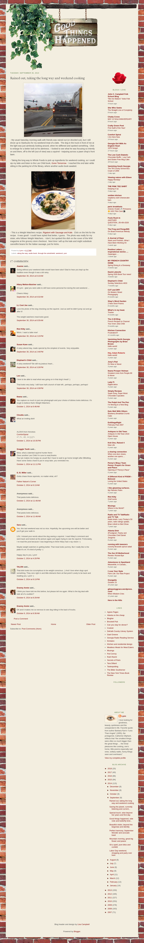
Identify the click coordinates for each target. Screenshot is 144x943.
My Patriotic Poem (115, 490)
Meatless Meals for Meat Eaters (120, 647)
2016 (110, 776)
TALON (20, 567)
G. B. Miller (22, 473)
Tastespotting (112, 666)
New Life (111, 445)
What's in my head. (116, 310)
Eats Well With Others (117, 411)
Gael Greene (112, 634)
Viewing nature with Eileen (120, 177)
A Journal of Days (116, 238)
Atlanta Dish (113, 531)
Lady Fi (111, 382)
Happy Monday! (114, 180)
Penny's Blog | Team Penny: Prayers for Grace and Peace (119, 465)
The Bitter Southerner (116, 670)
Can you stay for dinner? (117, 625)
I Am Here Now (114, 137)
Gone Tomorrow (59, 163)
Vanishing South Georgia (119, 166)
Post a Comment (21, 619)
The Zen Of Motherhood (118, 553)
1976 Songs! (113, 148)
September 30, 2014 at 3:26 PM (30, 367)
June (112, 867)
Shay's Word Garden (117, 301)
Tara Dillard (112, 663)
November (114, 790)
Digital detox (113, 385)
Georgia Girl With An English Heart (117, 144)
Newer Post (16, 624)
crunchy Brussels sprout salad (120, 547)
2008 (110, 909)
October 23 (112, 582)
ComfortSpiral (22, 434)
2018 (110, 768)
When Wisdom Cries (116, 594)
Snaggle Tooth (23, 449)
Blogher (110, 618)
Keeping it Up (113, 189)
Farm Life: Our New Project (119, 574)
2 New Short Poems (116, 304)
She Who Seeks (115, 108)
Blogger (77, 931)
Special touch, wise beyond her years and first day (120, 814)
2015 (110, 779)
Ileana (19, 397)
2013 (110, 890)
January (113, 885)
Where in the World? (116, 508)
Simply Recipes (115, 391)
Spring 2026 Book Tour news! (119, 274)
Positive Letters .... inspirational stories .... (118, 250)
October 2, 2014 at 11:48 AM (29, 501)
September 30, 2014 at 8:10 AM (30, 276)
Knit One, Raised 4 (116, 443)
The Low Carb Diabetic (118, 155)
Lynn (21, 250)
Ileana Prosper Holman (118, 371)
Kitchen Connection (117, 330)
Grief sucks (112, 499)
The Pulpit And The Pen (118, 402)
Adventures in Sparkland (119, 562)
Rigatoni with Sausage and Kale (57, 232)
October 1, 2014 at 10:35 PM (29, 441)
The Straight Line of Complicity (120, 110)
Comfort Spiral (114, 135)
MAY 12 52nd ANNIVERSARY (120, 119)
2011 (110, 897)
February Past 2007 (115, 425)
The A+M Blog (114, 319)
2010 (110, 901)
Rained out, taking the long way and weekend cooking (121, 802)
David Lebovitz (114, 272)
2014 (110, 783)
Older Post (90, 624)
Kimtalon (110, 641)
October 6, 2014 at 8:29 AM (28, 598)
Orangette (112, 580)
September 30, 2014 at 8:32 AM (30, 297)
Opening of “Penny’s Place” (119, 470)
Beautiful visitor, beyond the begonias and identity (121, 826)
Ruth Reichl (112, 657)
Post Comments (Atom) (31, 629)
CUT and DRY (114, 290)
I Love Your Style (115, 571)
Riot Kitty (21, 329)
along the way (22, 253)
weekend (59, 253)
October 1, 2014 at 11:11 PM (29, 464)
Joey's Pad (113, 362)
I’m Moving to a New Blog (118, 405)
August (113, 860)
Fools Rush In (114, 218)
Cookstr (110, 628)
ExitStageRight (114, 422)
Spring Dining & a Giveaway (119, 265)
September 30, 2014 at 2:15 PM (30, 336)
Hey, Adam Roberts (116, 353)
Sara (19, 525)
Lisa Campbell (83, 924)
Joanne (20, 266)
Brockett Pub (112, 622)
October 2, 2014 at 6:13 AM (28, 485)
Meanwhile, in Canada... (117, 565)
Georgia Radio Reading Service (120, 638)
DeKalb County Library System (120, 631)
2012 (110, 894)
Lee (18, 376)
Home (53, 624)
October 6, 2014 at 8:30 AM (28, 613)
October (113, 794)
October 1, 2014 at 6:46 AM (28, 406)
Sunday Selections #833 (117, 283)
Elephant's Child (24, 360)
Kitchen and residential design (119, 644)
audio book (33, 253)
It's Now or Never (114, 364)
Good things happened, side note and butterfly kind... (121, 820)
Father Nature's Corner (26, 481)
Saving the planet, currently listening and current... (120, 808)
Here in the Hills (115, 600)
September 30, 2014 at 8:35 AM (30, 320)
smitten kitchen (115, 195)
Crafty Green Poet (116, 126)
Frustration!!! (113, 333)
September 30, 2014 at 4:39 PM (30, 388)
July (112, 863)
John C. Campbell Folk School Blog (118, 95)
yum (65, 253)
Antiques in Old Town (117, 431)
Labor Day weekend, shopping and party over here (120, 853)
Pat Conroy (112, 654)
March (113, 878)
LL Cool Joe (22, 305)
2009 (110, 905)
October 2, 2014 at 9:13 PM (28, 579)
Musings (111, 506)
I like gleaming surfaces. (119, 488)
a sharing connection (117, 452)
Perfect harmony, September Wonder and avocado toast (121, 833)
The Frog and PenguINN (118, 229)
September (115, 798)
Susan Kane (22, 344)
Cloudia (20, 415)
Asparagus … (113, 254)
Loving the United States (117, 481)
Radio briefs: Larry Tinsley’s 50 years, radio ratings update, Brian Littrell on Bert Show (120, 521)
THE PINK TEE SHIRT (117, 186)
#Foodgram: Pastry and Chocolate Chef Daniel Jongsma (117, 535)
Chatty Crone (114, 117)
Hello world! (112, 346)
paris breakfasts (115, 206)
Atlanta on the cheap (115, 615)
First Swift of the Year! (116, 128)
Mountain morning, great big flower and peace (121, 840)
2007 (110, 912)
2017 (110, 772)
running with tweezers (118, 544)
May (112, 871)
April (112, 874)
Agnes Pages (112, 612)
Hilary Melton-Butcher (26, 284)
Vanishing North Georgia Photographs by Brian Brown (119, 341)
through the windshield (46, 253)
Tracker (111, 312)
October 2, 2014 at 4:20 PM (28, 558)
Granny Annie (23, 588)
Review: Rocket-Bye (116, 556)
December (114, 786)
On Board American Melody (119, 231)
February (114, 882)
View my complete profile (115, 758)
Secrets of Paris (113, 660)
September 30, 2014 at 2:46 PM (30, 352)
